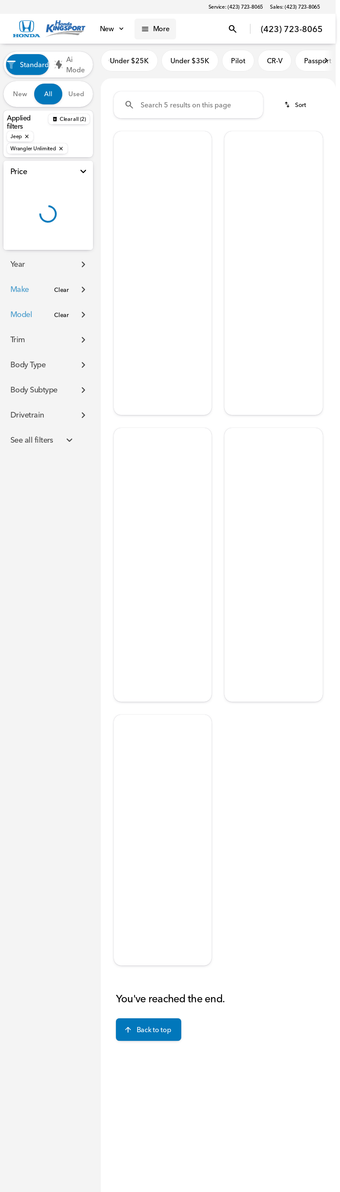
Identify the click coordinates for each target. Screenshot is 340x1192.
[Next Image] (201, 172)
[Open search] (233, 29)
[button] (121, 172)
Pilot (238, 64)
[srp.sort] (296, 109)
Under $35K (189, 64)
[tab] (141, 266)
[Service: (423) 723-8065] (236, 7)
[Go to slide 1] (135, 198)
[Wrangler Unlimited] (37, 148)
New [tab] (20, 94)
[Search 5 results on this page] (188, 108)
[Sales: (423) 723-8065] (295, 7)
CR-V (274, 64)
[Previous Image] (124, 172)
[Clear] (61, 290)
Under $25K (129, 64)
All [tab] (48, 94)
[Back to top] (148, 1033)
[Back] (69, 119)
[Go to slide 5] (187, 198)
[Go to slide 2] (148, 198)
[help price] (238, 292)
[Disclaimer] (127, 305)
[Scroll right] (326, 65)
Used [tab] (76, 94)
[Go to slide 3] (161, 198)
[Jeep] (20, 136)
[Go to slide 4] (174, 198)
